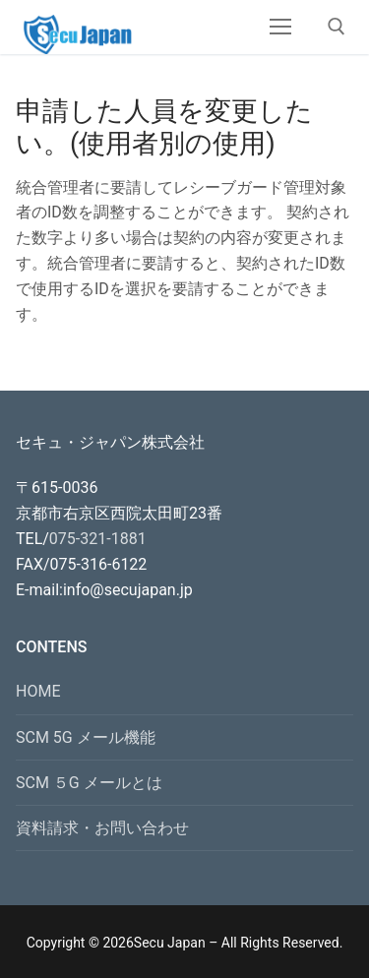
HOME (38, 691)
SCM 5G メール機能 (85, 737)
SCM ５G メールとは (89, 782)
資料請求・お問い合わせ (102, 828)
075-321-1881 (98, 538)
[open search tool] (336, 26)
